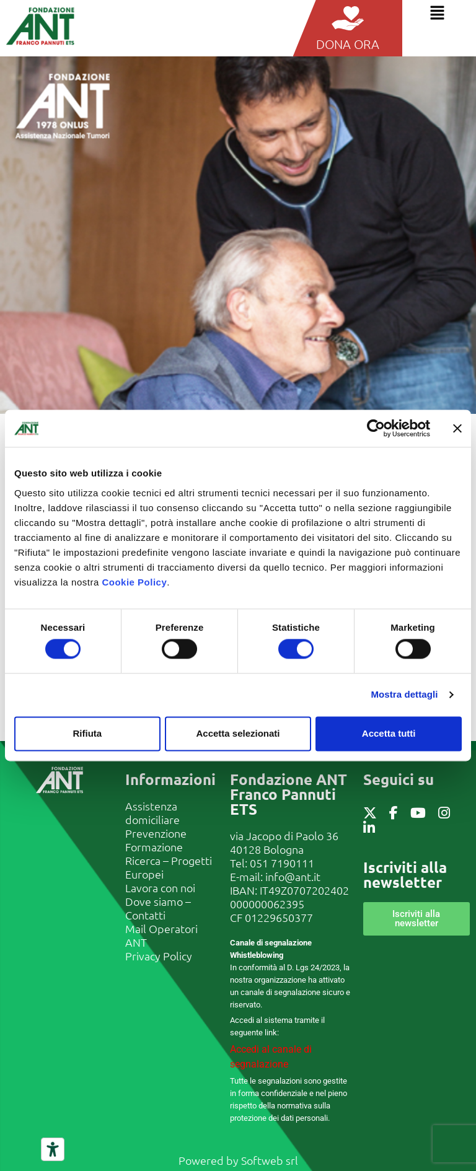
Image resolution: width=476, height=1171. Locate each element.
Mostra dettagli (404, 695)
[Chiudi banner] (457, 428)
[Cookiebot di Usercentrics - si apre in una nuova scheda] (376, 428)
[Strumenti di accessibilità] (52, 1149)
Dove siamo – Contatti (158, 908)
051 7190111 (282, 863)
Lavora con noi (160, 887)
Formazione (154, 847)
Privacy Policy (158, 956)
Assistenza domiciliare (152, 813)
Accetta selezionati (238, 733)
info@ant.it (292, 876)
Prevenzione (156, 833)
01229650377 (279, 917)
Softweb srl (269, 1160)
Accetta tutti (389, 733)
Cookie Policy (134, 582)
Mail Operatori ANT (161, 935)
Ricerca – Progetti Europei (168, 867)
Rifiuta (87, 733)
